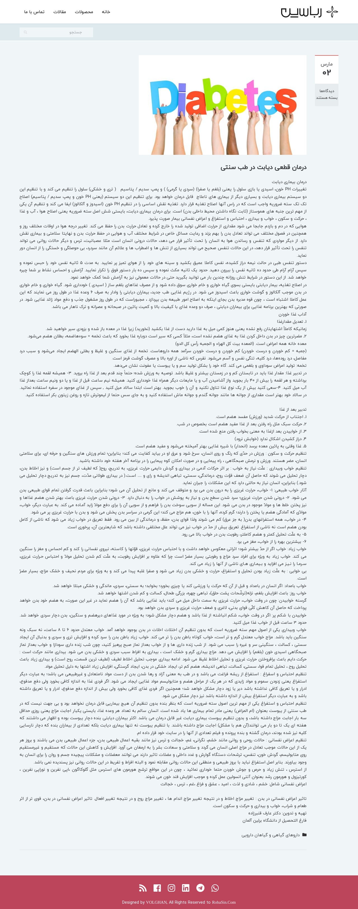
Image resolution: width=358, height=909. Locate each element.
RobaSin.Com (224, 902)
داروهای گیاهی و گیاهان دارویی (271, 834)
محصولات (84, 12)
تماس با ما (34, 12)
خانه (106, 12)
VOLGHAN (156, 902)
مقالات (59, 12)
